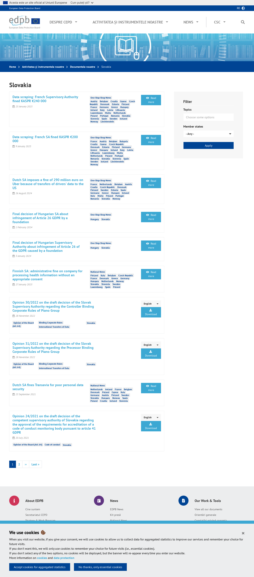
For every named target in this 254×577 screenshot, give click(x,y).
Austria (93, 101)
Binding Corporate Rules (50, 322)
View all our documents (208, 509)
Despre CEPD (61, 22)
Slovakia (126, 115)
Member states (193, 126)
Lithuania (120, 110)
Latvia (110, 110)
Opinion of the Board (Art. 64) (27, 444)
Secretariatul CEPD (36, 515)
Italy (102, 110)
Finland (125, 104)
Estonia (115, 104)
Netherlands (120, 112)
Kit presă (115, 515)
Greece (114, 107)
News (188, 22)
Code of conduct (52, 444)
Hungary (124, 107)
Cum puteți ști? (82, 2)
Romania (115, 115)
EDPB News (116, 509)
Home (12, 66)
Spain (104, 118)
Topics (187, 109)
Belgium (104, 101)
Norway (94, 121)
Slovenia (94, 118)
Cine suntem (32, 509)
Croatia (114, 101)
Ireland (93, 110)
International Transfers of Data (54, 326)
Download (151, 312)
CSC (217, 22)
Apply (208, 145)
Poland (93, 115)
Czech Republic (116, 144)
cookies (42, 558)
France (93, 107)
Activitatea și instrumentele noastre (128, 22)
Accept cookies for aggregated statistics (40, 567)
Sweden (113, 118)
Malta (108, 112)
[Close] (243, 533)
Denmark (104, 104)
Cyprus (123, 101)
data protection (64, 558)
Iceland (123, 118)
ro (238, 8)
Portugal (104, 115)
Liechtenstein (107, 121)
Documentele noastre (82, 66)
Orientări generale (205, 515)
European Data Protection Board (24, 8)
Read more (151, 100)
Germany (104, 107)
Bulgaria (124, 141)
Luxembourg (96, 112)
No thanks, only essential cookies (100, 567)
